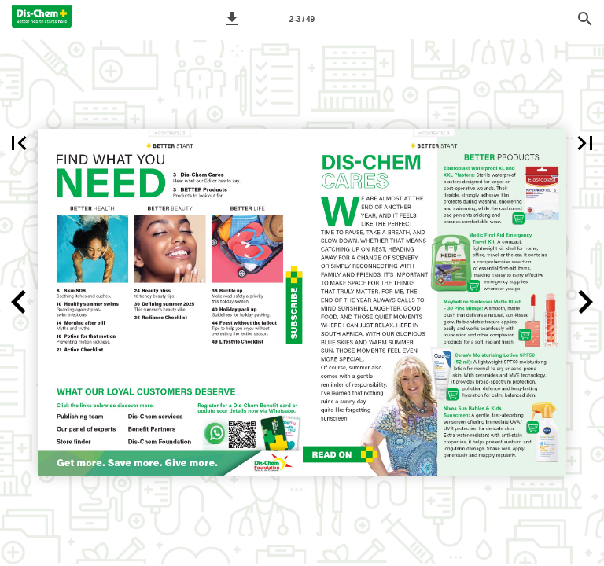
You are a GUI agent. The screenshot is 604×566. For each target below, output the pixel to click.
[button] (232, 19)
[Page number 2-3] (302, 19)
